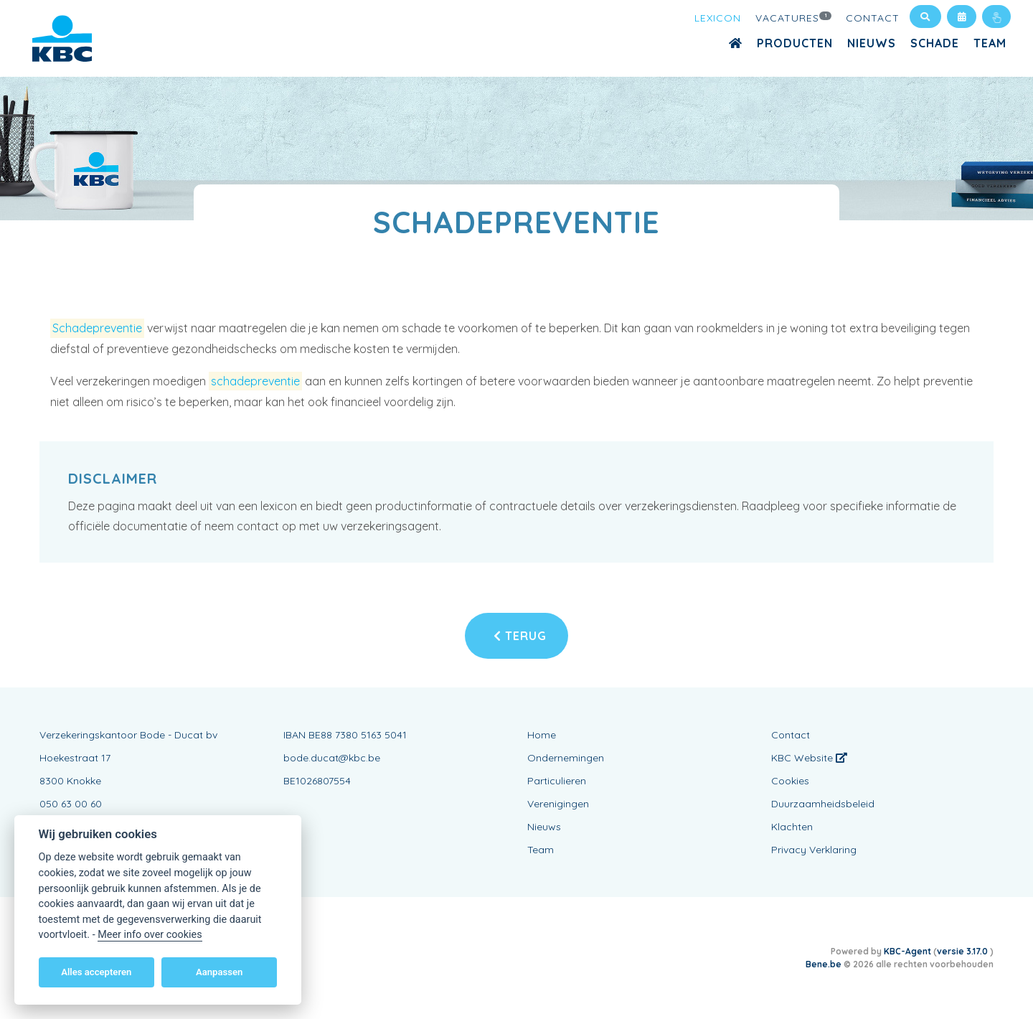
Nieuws (871, 43)
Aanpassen (219, 972)
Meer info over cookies (150, 935)
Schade (934, 43)
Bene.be (823, 964)
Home (541, 734)
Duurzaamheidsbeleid (822, 803)
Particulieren (556, 780)
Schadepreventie (97, 328)
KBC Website (809, 757)
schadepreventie (255, 381)
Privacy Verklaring (814, 849)
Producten (795, 43)
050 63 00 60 (70, 803)
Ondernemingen (565, 757)
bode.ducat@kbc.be (331, 757)
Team (989, 43)
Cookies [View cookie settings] (790, 780)
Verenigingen (558, 803)
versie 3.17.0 (963, 951)
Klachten (792, 826)
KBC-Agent (907, 951)
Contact (873, 17)
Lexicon (717, 17)
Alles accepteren (96, 972)
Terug (520, 636)
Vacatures (793, 17)
